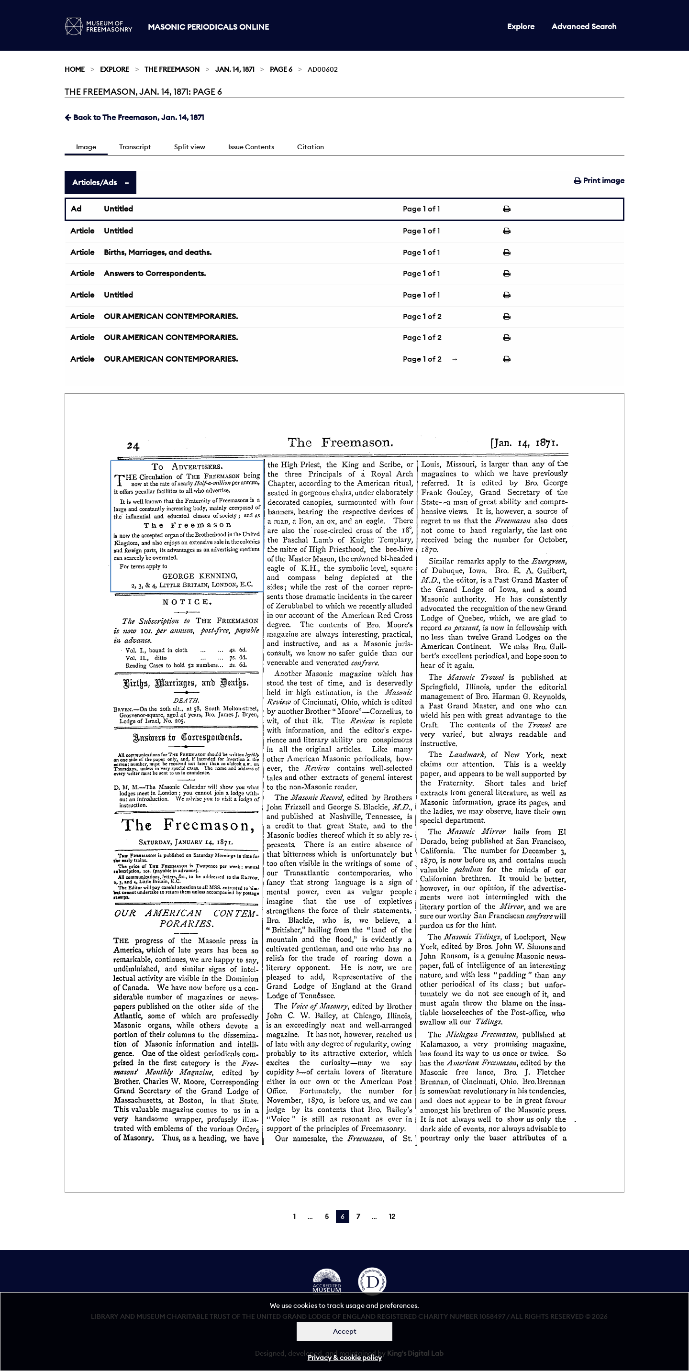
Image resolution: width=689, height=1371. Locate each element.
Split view (189, 147)
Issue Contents (251, 147)
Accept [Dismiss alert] (344, 1331)
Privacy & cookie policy (345, 1357)
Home (75, 69)
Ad (76, 208)
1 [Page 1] (294, 1216)
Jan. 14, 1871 (235, 69)
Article (82, 230)
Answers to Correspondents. (155, 273)
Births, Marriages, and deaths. (157, 252)
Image (86, 147)
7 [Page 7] (358, 1216)
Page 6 (281, 69)
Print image (599, 180)
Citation (310, 147)
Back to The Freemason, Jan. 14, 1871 (134, 117)
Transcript (135, 147)
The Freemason (172, 69)
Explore (520, 26)
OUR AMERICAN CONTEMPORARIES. (171, 316)
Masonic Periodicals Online (208, 27)
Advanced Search (584, 26)
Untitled (118, 208)
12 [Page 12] (392, 1216)
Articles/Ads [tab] (94, 182)
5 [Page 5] (327, 1216)
